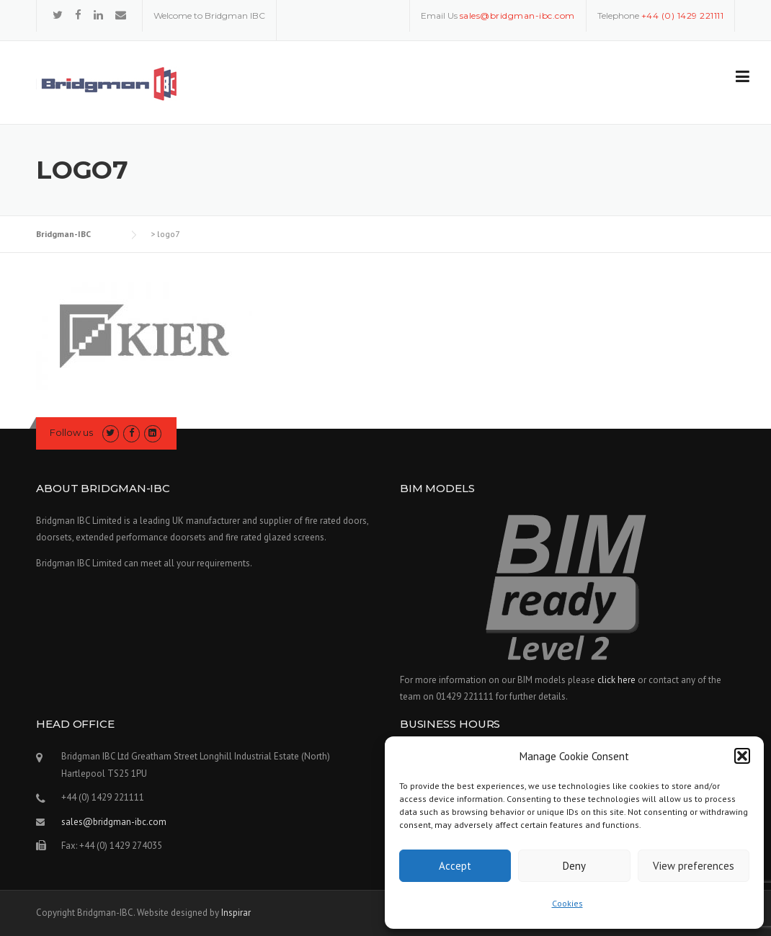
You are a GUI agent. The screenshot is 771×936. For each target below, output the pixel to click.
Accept (455, 866)
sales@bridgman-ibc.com (113, 822)
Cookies (567, 903)
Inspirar (236, 912)
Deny (574, 866)
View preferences (693, 866)
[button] (742, 756)
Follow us (71, 432)
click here (616, 680)
